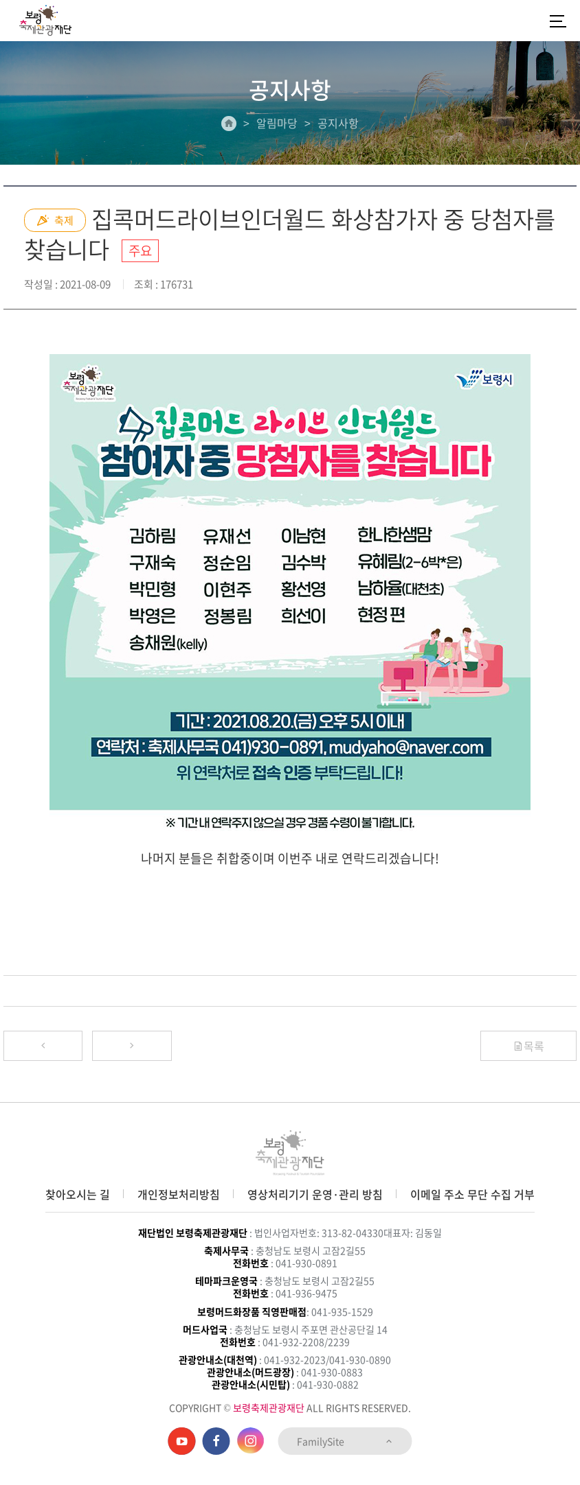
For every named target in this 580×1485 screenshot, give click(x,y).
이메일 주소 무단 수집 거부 (472, 1194)
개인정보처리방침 (178, 1194)
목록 (528, 1046)
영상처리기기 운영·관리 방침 (315, 1194)
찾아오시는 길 (77, 1194)
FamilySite (345, 1441)
